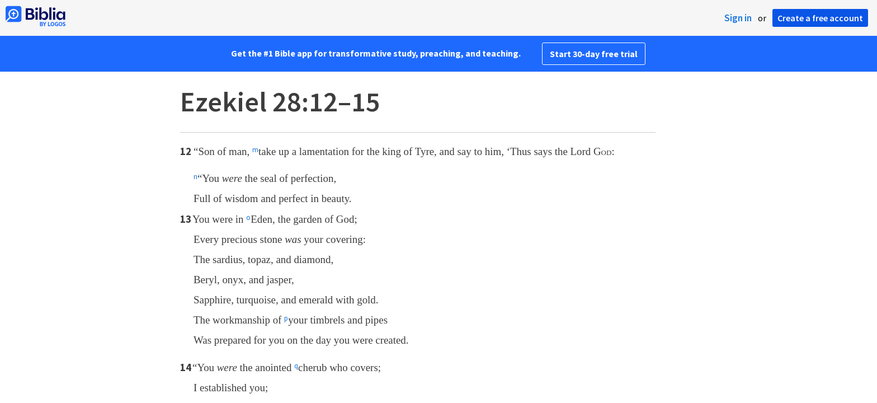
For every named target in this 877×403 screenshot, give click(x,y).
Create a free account (820, 18)
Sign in (738, 18)
